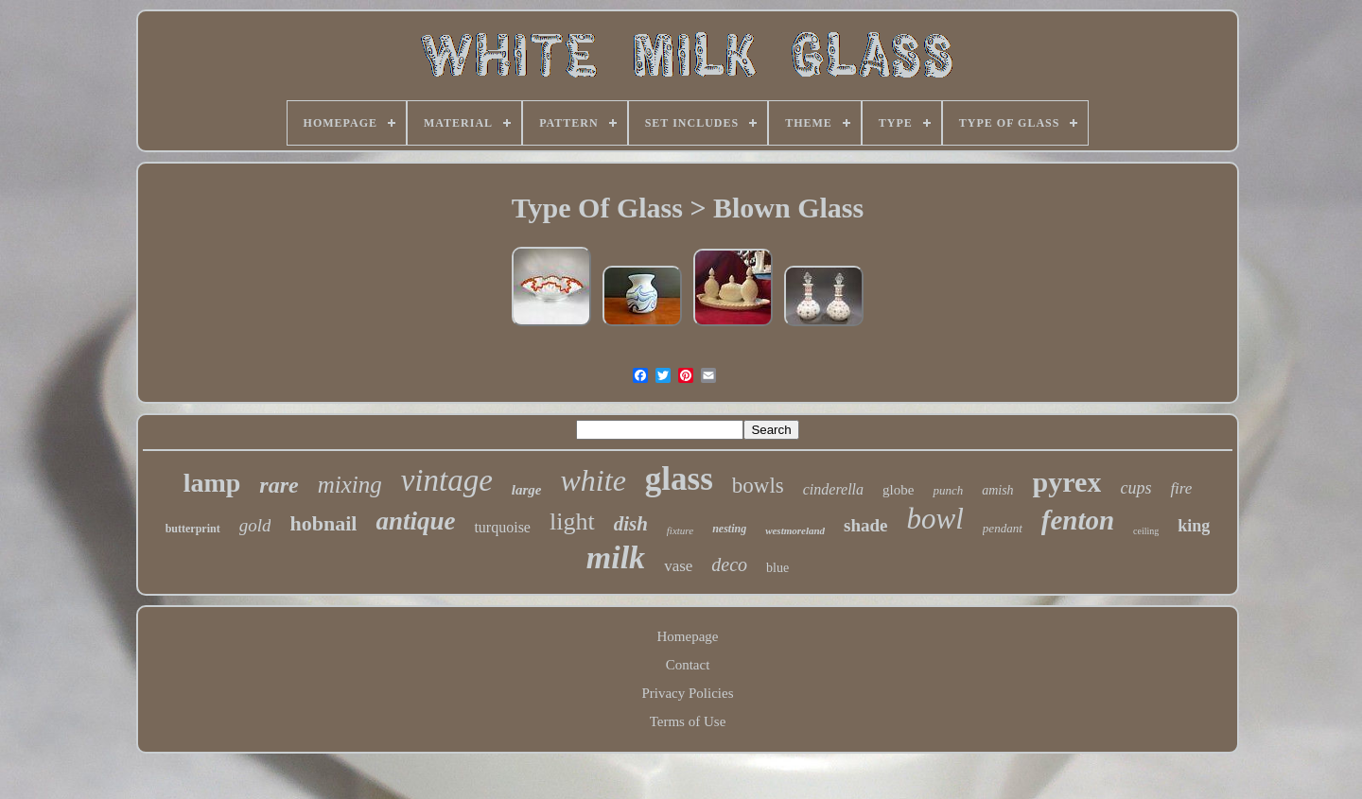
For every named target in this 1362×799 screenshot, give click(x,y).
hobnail (323, 523)
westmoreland (795, 530)
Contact (688, 664)
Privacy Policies (687, 693)
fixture (680, 530)
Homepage (688, 636)
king (1194, 525)
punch (948, 490)
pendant (1002, 528)
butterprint (193, 528)
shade (865, 525)
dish (631, 523)
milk (615, 557)
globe (898, 489)
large (527, 489)
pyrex (1067, 481)
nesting (729, 528)
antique (415, 521)
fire (1181, 488)
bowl (935, 518)
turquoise (502, 527)
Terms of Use (688, 721)
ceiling (1146, 531)
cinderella (833, 489)
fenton (1077, 520)
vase (678, 566)
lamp (212, 482)
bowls (758, 485)
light (572, 521)
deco (729, 564)
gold (255, 525)
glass (679, 478)
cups (1135, 487)
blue (777, 568)
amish (997, 490)
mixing (350, 484)
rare (278, 485)
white (593, 480)
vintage (447, 480)
